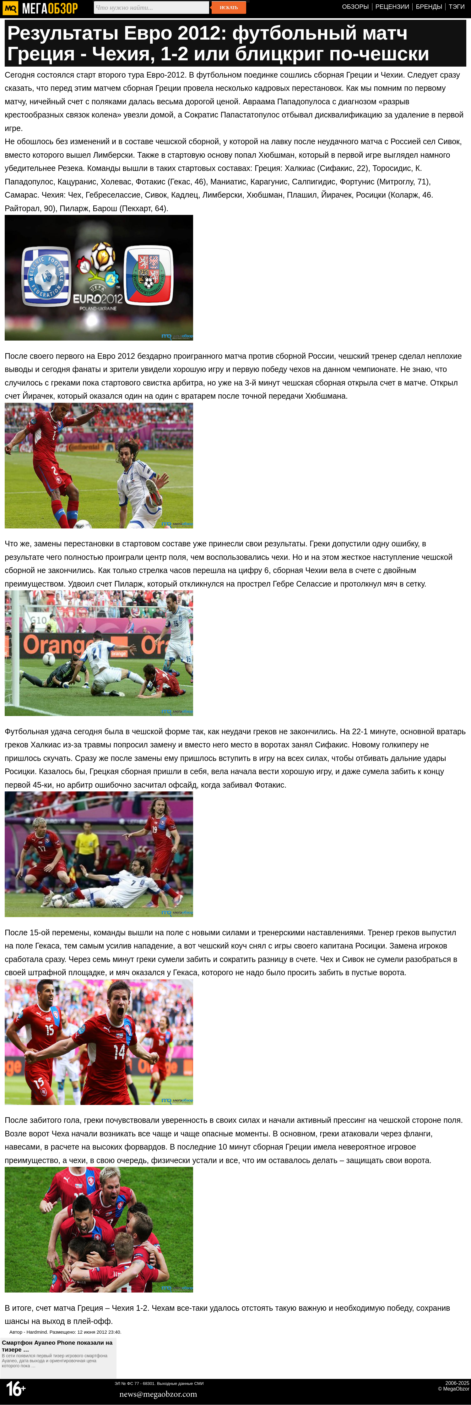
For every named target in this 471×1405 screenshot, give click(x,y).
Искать (229, 7)
